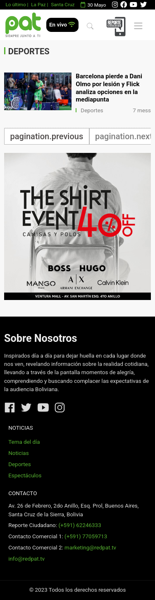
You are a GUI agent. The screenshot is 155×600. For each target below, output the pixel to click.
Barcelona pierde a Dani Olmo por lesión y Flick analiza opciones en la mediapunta (109, 88)
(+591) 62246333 (79, 525)
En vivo (62, 25)
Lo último (15, 4)
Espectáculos (24, 475)
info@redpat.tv (26, 559)
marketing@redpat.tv (90, 547)
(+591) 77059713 (85, 536)
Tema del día (24, 442)
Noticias (18, 453)
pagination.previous (46, 136)
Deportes (92, 110)
